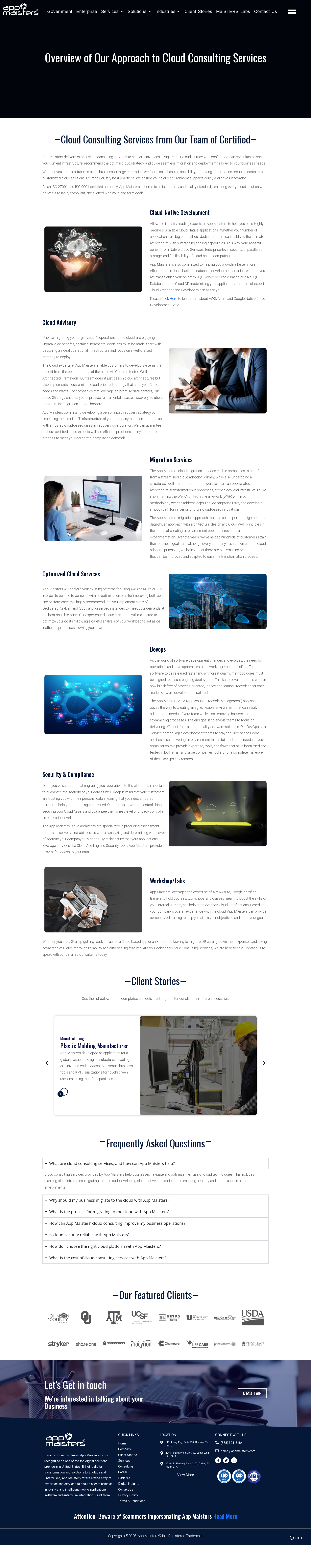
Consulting (125, 1466)
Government (59, 11)
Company (124, 1449)
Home (122, 1443)
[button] (46, 1062)
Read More (102, 1495)
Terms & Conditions (131, 1501)
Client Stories (198, 11)
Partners (124, 1478)
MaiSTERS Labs (233, 11)
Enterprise (86, 11)
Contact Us (265, 11)
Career (122, 1472)
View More (185, 1475)
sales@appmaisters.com (238, 1451)
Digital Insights (128, 1484)
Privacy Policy (128, 1495)
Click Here (169, 298)
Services (124, 1461)
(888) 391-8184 (232, 1443)
